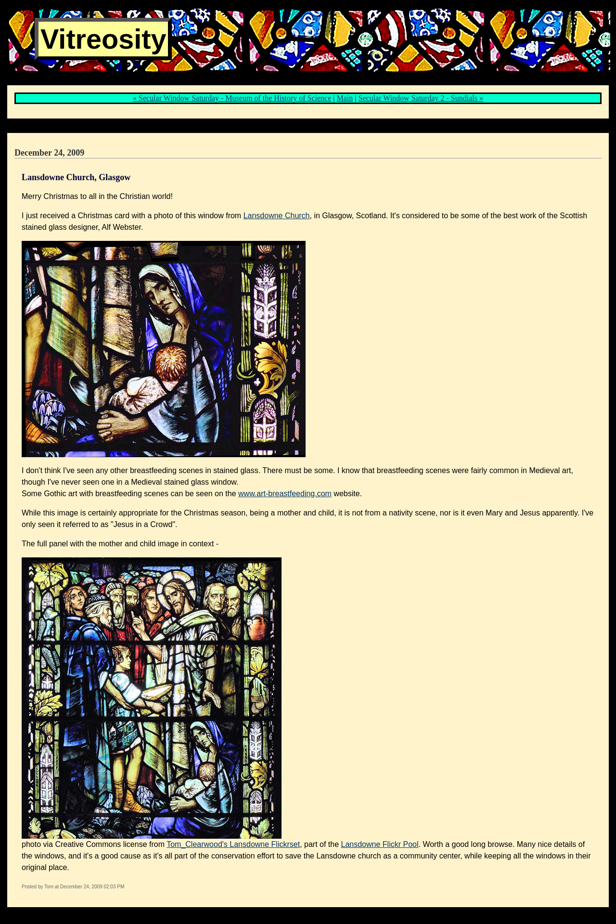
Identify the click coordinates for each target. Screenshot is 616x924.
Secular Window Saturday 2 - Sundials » (421, 98)
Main (345, 98)
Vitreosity (103, 39)
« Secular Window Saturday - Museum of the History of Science (232, 98)
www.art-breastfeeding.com (285, 493)
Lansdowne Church (277, 215)
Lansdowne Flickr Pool (380, 844)
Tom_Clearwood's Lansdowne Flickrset (233, 844)
